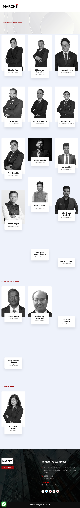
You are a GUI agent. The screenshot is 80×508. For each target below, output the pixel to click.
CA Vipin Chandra (66, 320)
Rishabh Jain (66, 121)
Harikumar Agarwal (39, 317)
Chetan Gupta (66, 70)
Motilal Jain (13, 70)
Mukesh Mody (13, 316)
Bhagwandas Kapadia (13, 362)
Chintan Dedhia (40, 121)
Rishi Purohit (13, 173)
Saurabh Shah (66, 167)
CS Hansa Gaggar (13, 427)
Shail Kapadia (40, 160)
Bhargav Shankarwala (40, 254)
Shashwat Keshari (66, 214)
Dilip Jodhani (39, 206)
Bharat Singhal (66, 261)
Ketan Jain (13, 121)
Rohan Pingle (13, 224)
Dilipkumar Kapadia (40, 71)
